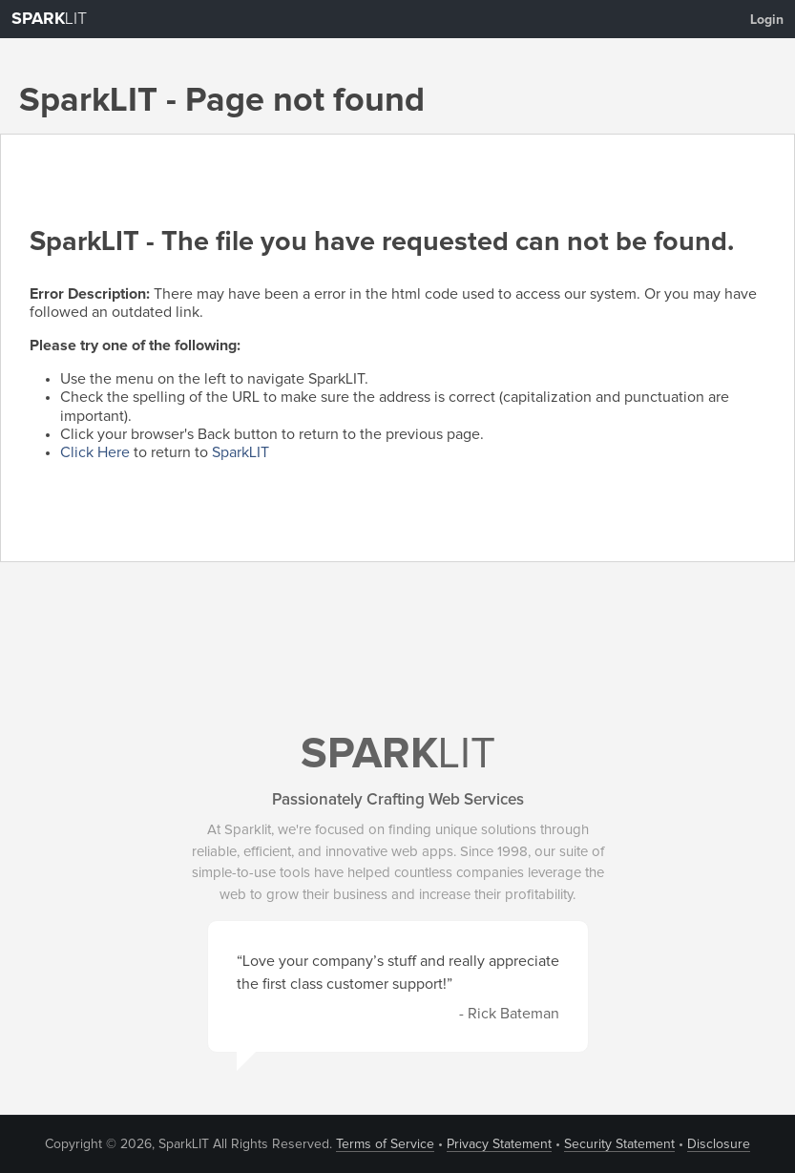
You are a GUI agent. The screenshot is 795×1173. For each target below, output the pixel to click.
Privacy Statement (499, 1144)
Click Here (95, 452)
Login (767, 20)
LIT (49, 19)
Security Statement (619, 1144)
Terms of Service (385, 1144)
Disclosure (718, 1144)
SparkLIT (240, 452)
